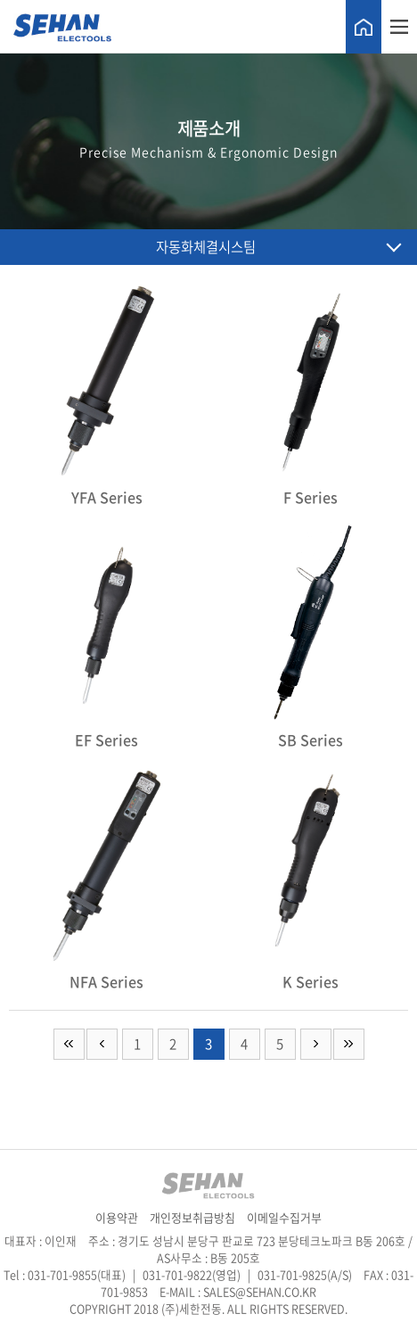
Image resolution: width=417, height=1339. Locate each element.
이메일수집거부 (284, 1217)
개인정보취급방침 (194, 1217)
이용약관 (118, 1217)
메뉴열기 (399, 27)
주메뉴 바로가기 (0, 0)
